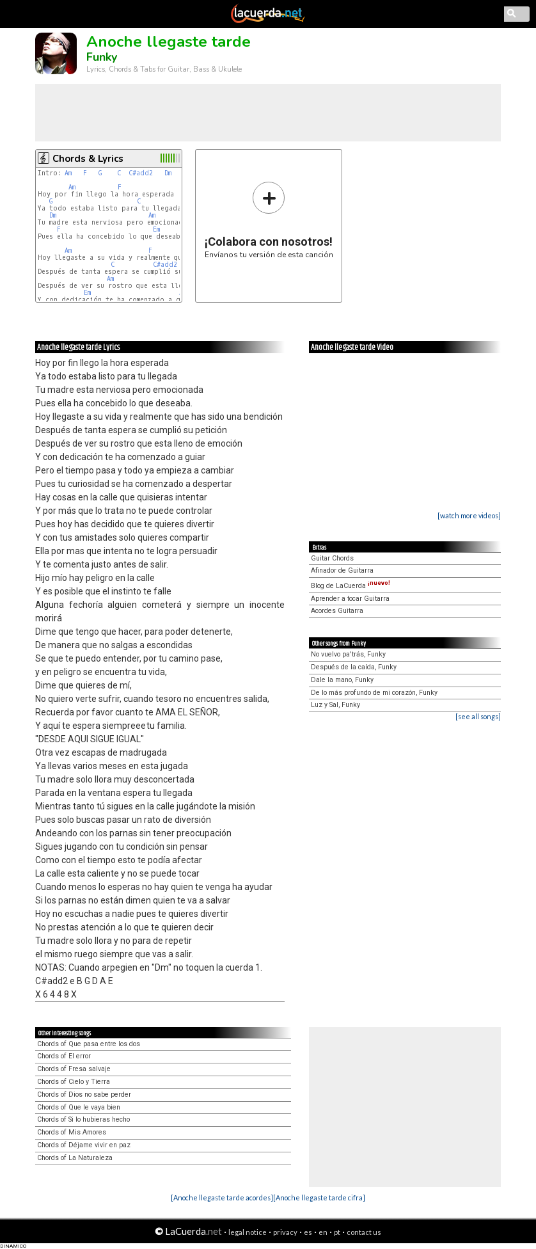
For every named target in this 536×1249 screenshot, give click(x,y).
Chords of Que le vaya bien (78, 1107)
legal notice (247, 1232)
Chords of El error (64, 1056)
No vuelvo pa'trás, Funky (348, 654)
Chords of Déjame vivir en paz (83, 1145)
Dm (167, 173)
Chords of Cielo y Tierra (73, 1082)
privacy (285, 1232)
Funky (101, 57)
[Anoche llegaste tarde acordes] (222, 1197)
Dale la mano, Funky (342, 680)
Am (68, 173)
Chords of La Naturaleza (75, 1158)
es (308, 1232)
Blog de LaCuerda (350, 586)
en (323, 1232)
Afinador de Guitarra (342, 570)
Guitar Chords (332, 558)
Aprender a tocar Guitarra (350, 598)
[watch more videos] (469, 515)
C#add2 (141, 173)
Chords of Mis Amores (71, 1132)
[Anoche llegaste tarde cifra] (319, 1197)
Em (156, 229)
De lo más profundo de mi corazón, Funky (374, 692)
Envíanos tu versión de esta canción (269, 220)
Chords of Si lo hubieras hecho (83, 1119)
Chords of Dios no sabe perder (84, 1094)
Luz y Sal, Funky (335, 705)
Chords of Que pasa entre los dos (88, 1044)
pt (337, 1232)
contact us (364, 1232)
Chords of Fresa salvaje (74, 1069)
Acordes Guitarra (337, 611)
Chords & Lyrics (87, 158)
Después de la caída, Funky (354, 667)
